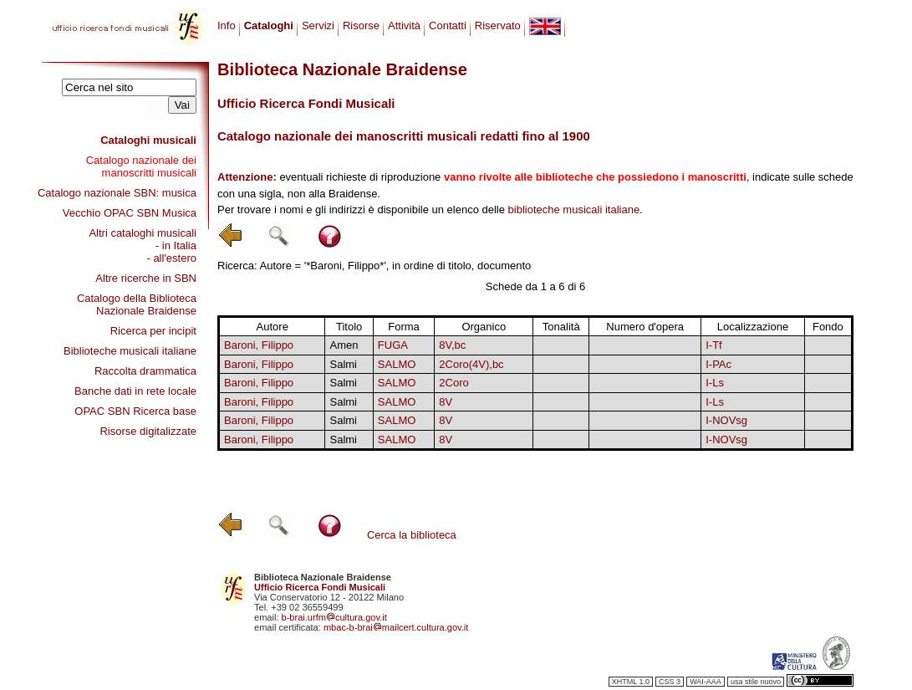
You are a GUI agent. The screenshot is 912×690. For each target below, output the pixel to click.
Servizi (318, 25)
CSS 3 (669, 681)
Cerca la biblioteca (411, 535)
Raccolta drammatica (145, 371)
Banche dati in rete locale (135, 391)
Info (226, 25)
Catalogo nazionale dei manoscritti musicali (141, 166)
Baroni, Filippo (258, 345)
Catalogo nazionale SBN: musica (117, 193)
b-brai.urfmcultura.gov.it (334, 617)
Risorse (361, 25)
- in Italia (175, 245)
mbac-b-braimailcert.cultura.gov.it (396, 627)
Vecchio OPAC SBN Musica (129, 213)
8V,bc (452, 345)
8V (445, 402)
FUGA (393, 345)
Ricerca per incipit (153, 331)
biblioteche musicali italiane (574, 209)
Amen (343, 345)
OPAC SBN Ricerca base (135, 411)
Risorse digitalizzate (147, 431)
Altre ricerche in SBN (145, 278)
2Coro (453, 382)
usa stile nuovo (756, 681)
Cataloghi (268, 25)
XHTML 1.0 (631, 681)
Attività (404, 25)
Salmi (343, 364)
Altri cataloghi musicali (142, 233)
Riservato (498, 25)
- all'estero (171, 258)
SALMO (397, 364)
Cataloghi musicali (148, 140)
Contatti (447, 25)
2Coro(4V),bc (471, 364)
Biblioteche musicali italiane (130, 351)
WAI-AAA (705, 681)
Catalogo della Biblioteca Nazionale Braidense (136, 304)
